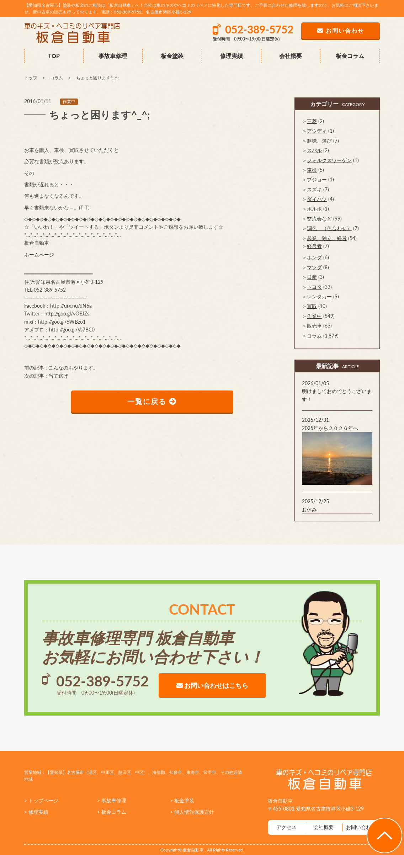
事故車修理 (113, 55)
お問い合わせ (361, 827)
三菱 (312, 121)
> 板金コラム (111, 812)
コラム (314, 336)
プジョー (317, 179)
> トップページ (41, 800)
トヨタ (314, 287)
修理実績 (231, 55)
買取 (312, 306)
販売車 (314, 326)
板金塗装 (172, 55)
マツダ (314, 267)
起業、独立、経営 (327, 238)
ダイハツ (317, 199)
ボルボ (314, 209)
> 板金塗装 (182, 800)
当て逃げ (58, 376)
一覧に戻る (152, 401)
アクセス (286, 827)
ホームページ (39, 254)
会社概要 (290, 55)
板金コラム (350, 55)
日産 (312, 277)
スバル (314, 150)
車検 (312, 170)
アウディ (317, 131)
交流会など (319, 219)
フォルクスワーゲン (329, 160)
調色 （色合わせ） (329, 228)
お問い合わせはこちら (212, 685)
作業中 (69, 101)
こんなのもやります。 (73, 368)
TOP (54, 55)
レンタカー (319, 296)
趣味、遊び (319, 141)
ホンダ (314, 257)
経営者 (314, 246)
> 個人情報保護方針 (192, 812)
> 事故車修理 (111, 800)
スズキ (314, 189)
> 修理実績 (36, 812)
